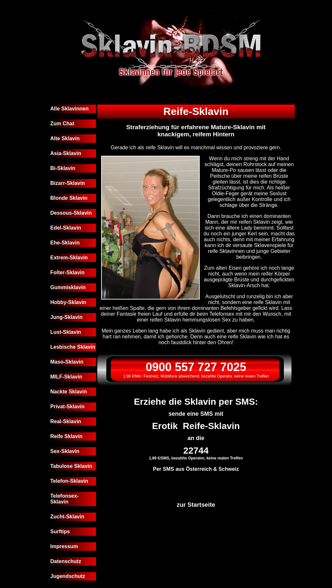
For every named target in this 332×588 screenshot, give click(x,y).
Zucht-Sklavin (67, 516)
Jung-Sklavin (66, 317)
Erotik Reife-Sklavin (196, 426)
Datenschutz (65, 561)
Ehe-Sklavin (65, 242)
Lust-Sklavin (65, 332)
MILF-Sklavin (66, 376)
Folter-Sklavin (67, 272)
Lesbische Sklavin (72, 347)
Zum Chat (62, 123)
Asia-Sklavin (65, 153)
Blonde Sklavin (69, 198)
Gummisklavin (68, 287)
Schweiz (229, 469)
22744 (195, 451)
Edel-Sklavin (65, 228)
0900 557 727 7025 (196, 367)
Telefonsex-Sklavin (64, 498)
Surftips (60, 531)
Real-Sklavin (65, 421)
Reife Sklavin (66, 436)
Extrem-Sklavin (69, 257)
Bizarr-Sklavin (67, 183)
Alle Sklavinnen (69, 108)
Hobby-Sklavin (68, 302)
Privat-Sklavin (67, 406)
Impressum (64, 546)
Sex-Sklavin (64, 451)
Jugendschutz (67, 576)
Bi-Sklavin (62, 168)
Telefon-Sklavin (69, 481)
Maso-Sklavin (66, 362)
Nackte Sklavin (68, 391)
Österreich (199, 469)
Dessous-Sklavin (71, 213)
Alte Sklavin (65, 138)
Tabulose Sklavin (71, 466)
